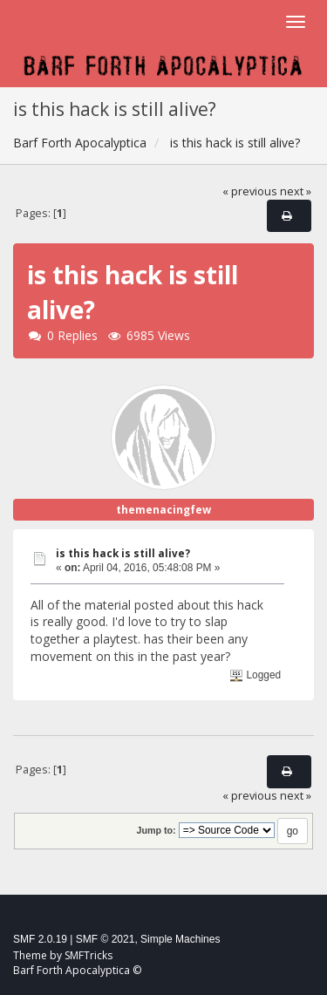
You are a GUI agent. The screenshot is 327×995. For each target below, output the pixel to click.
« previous (249, 191)
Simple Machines (180, 939)
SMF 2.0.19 (40, 939)
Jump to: (155, 830)
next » (295, 191)
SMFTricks (88, 955)
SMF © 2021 (105, 939)
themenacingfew (163, 509)
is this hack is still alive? (123, 553)
